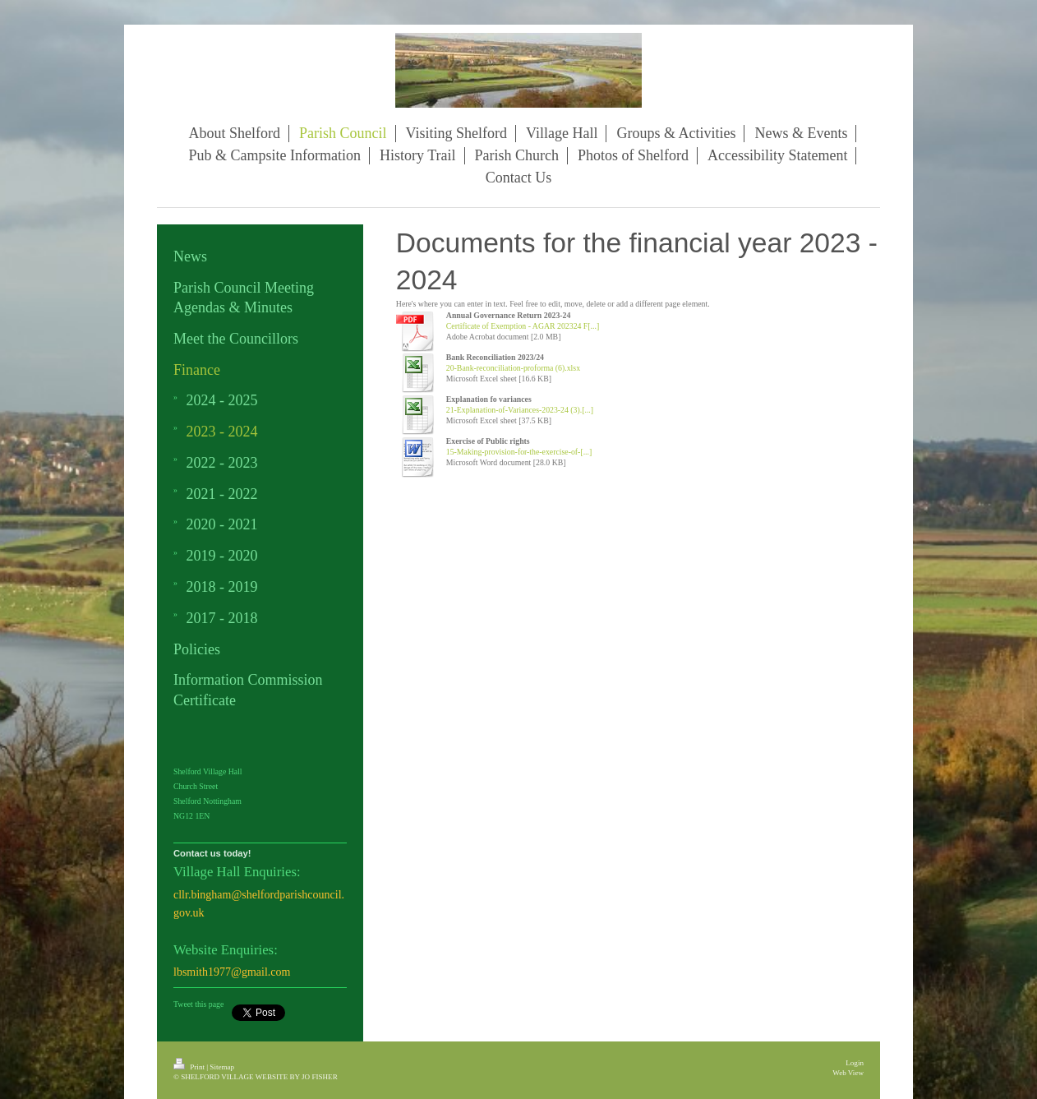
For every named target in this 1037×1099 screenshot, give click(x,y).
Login (855, 1063)
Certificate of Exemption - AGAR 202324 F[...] (522, 325)
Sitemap (222, 1067)
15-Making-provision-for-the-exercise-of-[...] (519, 451)
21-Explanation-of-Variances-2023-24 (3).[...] (519, 409)
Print (189, 1067)
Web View (848, 1073)
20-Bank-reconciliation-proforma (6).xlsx (513, 367)
